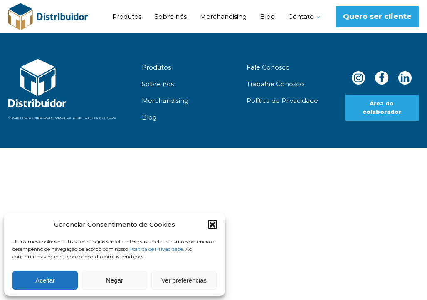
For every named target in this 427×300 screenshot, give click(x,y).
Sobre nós (171, 16)
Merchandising (223, 16)
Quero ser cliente (377, 16)
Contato (301, 16)
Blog (267, 16)
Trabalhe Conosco (275, 84)
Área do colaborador (382, 107)
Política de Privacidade (156, 249)
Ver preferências (184, 280)
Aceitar (45, 280)
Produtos (126, 16)
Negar (114, 280)
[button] (212, 224)
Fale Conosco (268, 67)
